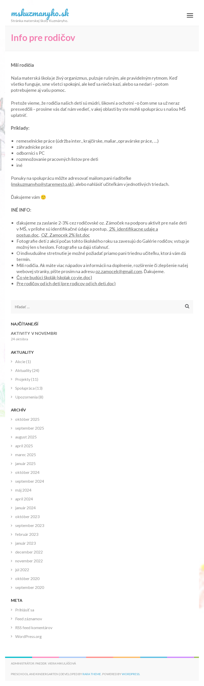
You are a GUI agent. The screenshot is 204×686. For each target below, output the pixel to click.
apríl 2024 (24, 498)
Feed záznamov (28, 618)
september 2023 (29, 525)
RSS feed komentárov (33, 627)
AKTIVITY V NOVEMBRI (34, 333)
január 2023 (25, 543)
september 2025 (29, 428)
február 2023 (26, 534)
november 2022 (29, 560)
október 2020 (27, 578)
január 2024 (25, 507)
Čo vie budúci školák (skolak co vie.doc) (54, 277)
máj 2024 (23, 490)
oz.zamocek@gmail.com (118, 271)
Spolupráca (25, 388)
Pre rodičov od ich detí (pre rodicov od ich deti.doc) (66, 283)
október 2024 (27, 472)
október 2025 (27, 419)
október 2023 (27, 516)
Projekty (22, 379)
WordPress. (131, 674)
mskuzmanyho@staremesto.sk (42, 184)
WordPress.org (28, 636)
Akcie (20, 361)
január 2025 (25, 463)
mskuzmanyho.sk (40, 13)
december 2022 (29, 551)
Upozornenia (26, 396)
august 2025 (26, 436)
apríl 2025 (24, 445)
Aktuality (23, 370)
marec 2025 (25, 454)
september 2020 (29, 587)
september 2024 (29, 481)
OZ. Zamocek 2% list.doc (65, 235)
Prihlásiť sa (24, 609)
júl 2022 (22, 569)
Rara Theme (92, 674)
